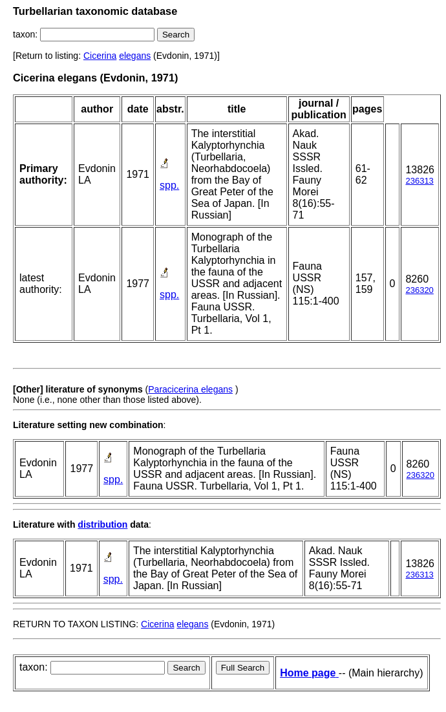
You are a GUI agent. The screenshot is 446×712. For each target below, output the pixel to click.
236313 (419, 181)
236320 (419, 290)
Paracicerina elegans (190, 389)
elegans (135, 55)
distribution (102, 524)
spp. (169, 185)
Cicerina (99, 55)
